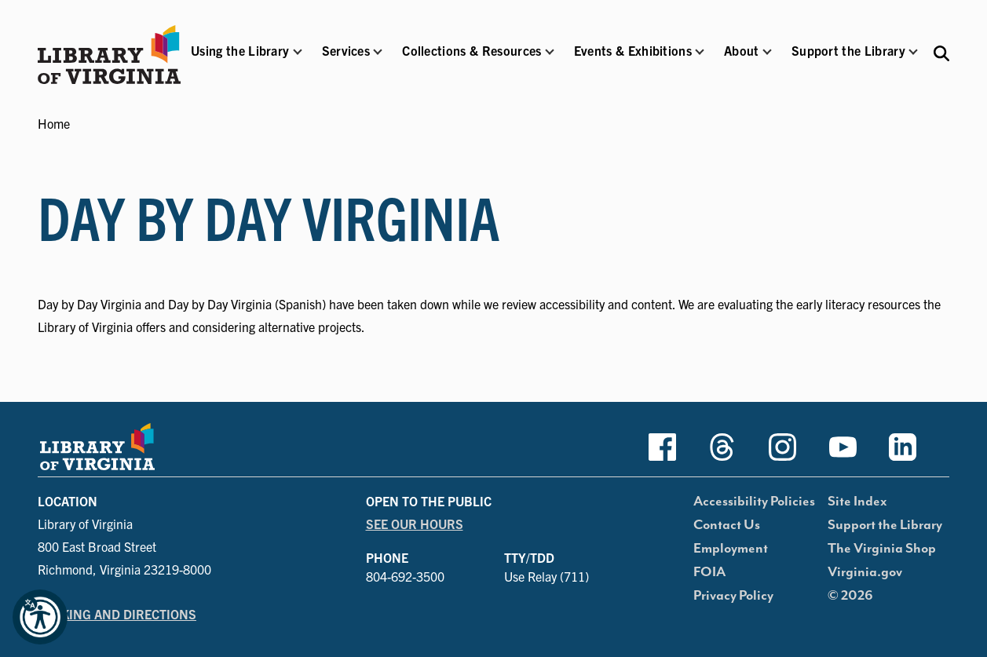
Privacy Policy (733, 596)
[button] (240, 61)
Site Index (857, 501)
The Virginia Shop (882, 549)
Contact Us (726, 525)
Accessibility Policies (754, 501)
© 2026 (850, 596)
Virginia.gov (865, 572)
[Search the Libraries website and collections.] (941, 52)
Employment (730, 549)
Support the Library (885, 525)
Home (54, 123)
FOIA (709, 572)
